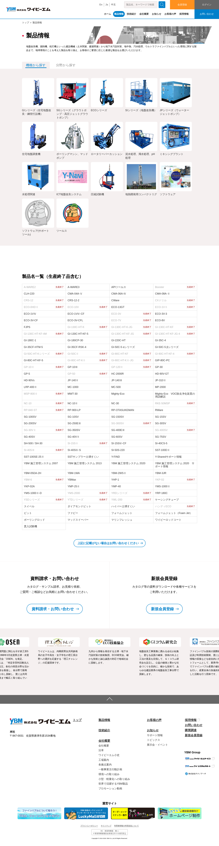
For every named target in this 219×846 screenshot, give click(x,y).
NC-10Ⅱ (73, 403)
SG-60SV (116, 436)
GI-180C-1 (30, 340)
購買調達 (191, 730)
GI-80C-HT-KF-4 (164, 353)
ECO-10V (73, 307)
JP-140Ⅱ (73, 380)
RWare (159, 410)
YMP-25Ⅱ (74, 486)
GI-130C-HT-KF (164, 327)
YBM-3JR (160, 473)
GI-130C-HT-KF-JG (122, 333)
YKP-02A (29, 486)
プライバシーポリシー (89, 826)
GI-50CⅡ (73, 353)
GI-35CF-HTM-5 (33, 347)
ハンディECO (163, 506)
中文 (113, 4)
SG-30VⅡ (30, 430)
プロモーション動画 (110, 788)
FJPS (27, 327)
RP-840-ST (30, 410)
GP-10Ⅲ (73, 367)
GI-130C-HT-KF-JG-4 (167, 333)
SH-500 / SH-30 (33, 443)
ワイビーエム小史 (108, 755)
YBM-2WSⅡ (118, 473)
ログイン (206, 4)
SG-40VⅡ (74, 436)
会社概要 (144, 14)
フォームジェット (121, 513)
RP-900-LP (74, 410)
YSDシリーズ (32, 499)
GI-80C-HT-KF (119, 353)
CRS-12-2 (73, 300)
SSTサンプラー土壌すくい (83, 456)
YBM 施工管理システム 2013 (85, 463)
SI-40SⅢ (29, 450)
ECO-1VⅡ (161, 307)
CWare (115, 300)
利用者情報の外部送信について (126, 826)
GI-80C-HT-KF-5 (33, 360)
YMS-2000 (74, 493)
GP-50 (71, 373)
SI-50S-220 (118, 450)
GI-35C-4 (160, 340)
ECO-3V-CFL (75, 320)
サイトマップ (106, 826)
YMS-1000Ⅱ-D (33, 493)
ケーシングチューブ (167, 499)
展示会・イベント (157, 744)
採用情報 (184, 14)
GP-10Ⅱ (29, 367)
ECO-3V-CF (31, 320)
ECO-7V (116, 320)
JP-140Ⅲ (116, 380)
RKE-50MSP (162, 403)
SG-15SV (160, 416)
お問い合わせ (207, 14)
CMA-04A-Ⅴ (75, 293)
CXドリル (161, 300)
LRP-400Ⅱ (30, 387)
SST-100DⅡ (162, 450)
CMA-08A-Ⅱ (162, 293)
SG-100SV (30, 416)
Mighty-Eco (117, 393)
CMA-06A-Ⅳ (118, 293)
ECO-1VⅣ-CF (76, 313)
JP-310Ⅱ (160, 380)
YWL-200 (116, 499)
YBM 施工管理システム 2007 (41, 463)
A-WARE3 (73, 287)
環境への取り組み (108, 774)
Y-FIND (115, 456)
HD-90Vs (29, 380)
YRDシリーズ (119, 493)
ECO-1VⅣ (30, 313)
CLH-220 (29, 293)
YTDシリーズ (75, 499)
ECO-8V (160, 320)
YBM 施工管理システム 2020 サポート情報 (174, 465)
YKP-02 (159, 479)
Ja (106, 4)
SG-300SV (117, 423)
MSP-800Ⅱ (30, 393)
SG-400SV (161, 430)
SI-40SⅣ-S (74, 450)
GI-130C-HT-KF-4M (35, 333)
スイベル (29, 506)
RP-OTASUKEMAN (122, 410)
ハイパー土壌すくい (123, 506)
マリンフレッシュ (121, 519)
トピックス (153, 739)
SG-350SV (74, 430)
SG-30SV (160, 423)
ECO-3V (116, 313)
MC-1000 (73, 387)
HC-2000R (117, 373)
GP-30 (159, 367)
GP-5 (27, 373)
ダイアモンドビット (79, 506)
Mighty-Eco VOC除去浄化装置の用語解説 (175, 395)
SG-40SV (29, 436)
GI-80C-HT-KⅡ (76, 360)
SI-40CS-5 (161, 443)
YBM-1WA (74, 473)
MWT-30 (72, 393)
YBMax (72, 479)
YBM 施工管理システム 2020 (128, 463)
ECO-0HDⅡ (31, 307)
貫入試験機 (30, 526)
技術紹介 (131, 14)
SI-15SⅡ (73, 443)
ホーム (107, 14)
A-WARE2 (30, 287)
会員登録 (182, 4)
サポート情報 (155, 735)
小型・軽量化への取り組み (114, 779)
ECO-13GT (117, 307)
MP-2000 (160, 387)
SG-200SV (30, 423)
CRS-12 (28, 300)
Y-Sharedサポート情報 (168, 456)
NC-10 (28, 403)
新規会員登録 (193, 735)
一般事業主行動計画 (110, 769)
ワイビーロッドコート (168, 519)
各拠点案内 (105, 764)
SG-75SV (160, 436)
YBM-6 (28, 479)
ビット (28, 513)
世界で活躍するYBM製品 (113, 783)
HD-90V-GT (162, 373)
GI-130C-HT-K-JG (121, 327)
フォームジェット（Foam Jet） (173, 513)
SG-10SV (73, 416)
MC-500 (116, 387)
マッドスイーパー (78, 519)
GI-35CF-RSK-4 (77, 347)
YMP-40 (116, 486)
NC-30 (115, 403)
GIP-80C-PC (162, 360)
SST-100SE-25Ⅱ (34, 456)
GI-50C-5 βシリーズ (167, 347)
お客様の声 (170, 14)
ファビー (73, 513)
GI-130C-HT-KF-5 (78, 333)
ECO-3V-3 (161, 313)
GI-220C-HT (118, 340)
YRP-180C (161, 493)
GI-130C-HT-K (76, 327)
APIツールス (118, 287)
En (100, 4)
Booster (159, 287)
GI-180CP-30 (75, 340)
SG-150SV (117, 416)
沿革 (101, 750)
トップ (25, 22)
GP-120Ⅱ (117, 367)
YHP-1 (115, 479)
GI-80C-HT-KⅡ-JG (122, 360)
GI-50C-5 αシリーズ (123, 347)
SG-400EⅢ (118, 430)
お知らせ (156, 14)
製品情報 (119, 14)
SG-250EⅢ (74, 423)
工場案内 (103, 759)
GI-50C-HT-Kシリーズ (37, 353)
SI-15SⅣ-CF (118, 443)
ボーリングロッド (34, 519)
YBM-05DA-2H (32, 473)
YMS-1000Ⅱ (162, 486)
